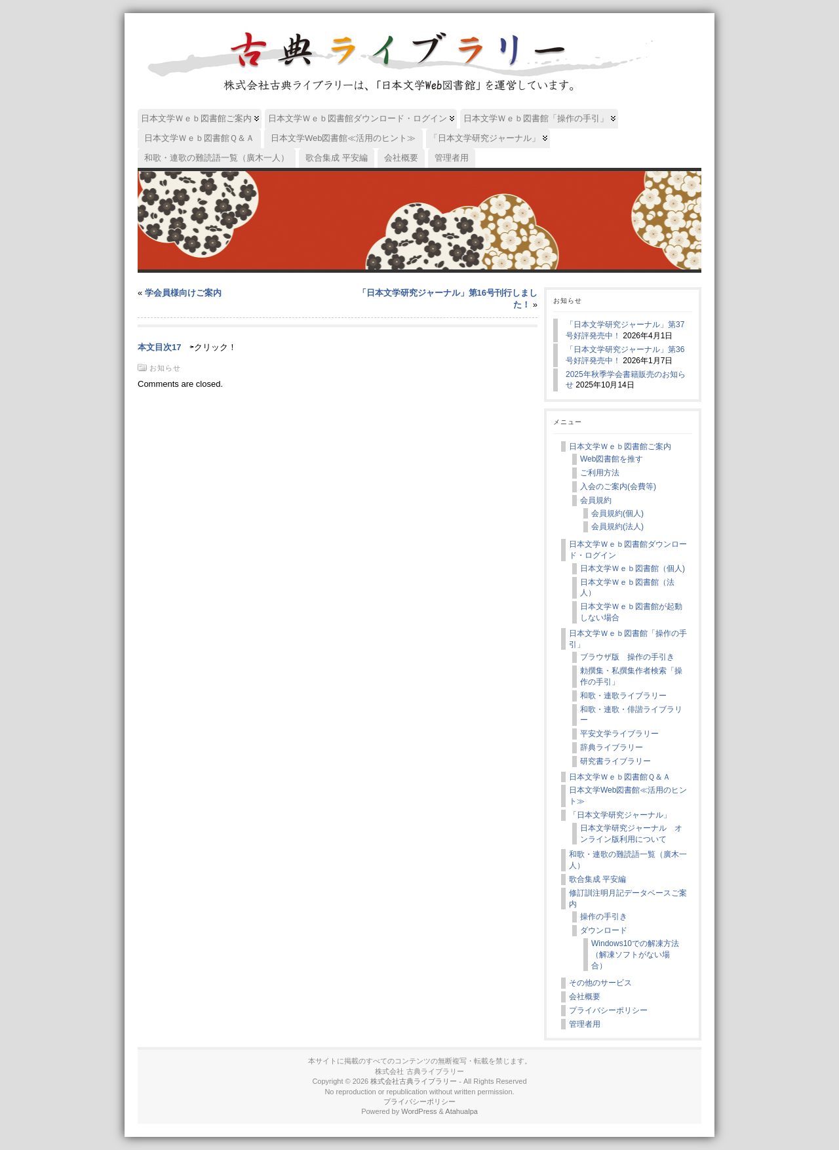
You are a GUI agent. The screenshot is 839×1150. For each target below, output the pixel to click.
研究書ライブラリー (615, 761)
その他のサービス (600, 982)
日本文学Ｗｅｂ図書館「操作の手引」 (628, 639)
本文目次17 (159, 347)
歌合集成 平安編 (597, 879)
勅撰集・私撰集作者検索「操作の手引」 (631, 676)
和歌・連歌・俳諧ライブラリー (631, 715)
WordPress (419, 1111)
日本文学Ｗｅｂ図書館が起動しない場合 (631, 612)
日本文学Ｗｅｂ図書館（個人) (632, 568)
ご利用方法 (599, 472)
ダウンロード (603, 930)
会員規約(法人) (617, 526)
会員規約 (596, 500)
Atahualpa (461, 1111)
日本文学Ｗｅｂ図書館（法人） (627, 588)
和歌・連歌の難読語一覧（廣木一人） (628, 860)
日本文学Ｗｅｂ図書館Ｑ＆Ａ (620, 777)
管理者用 (584, 1024)
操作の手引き (603, 916)
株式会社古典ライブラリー (413, 1081)
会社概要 (584, 996)
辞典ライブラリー (611, 747)
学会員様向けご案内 (183, 293)
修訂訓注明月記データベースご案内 (628, 898)
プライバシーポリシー (608, 1010)
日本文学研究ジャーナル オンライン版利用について (631, 833)
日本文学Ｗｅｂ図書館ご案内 (620, 446)
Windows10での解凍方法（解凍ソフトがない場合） (635, 954)
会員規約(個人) (617, 513)
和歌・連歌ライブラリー (623, 695)
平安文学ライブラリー (619, 733)
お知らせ (165, 368)
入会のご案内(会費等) (618, 486)
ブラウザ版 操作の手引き (627, 657)
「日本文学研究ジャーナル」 (620, 815)
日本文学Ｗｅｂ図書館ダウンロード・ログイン (628, 550)
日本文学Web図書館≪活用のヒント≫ (628, 795)
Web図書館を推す (611, 459)
